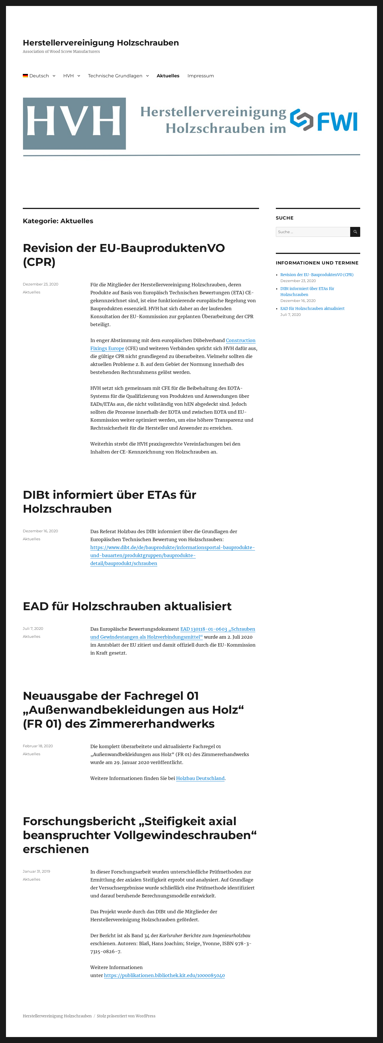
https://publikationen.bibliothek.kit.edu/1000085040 (164, 975)
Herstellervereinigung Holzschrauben (101, 42)
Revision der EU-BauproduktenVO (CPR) (317, 274)
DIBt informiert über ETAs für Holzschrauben (109, 502)
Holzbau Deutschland (200, 778)
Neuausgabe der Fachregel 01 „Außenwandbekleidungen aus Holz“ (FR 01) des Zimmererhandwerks (133, 709)
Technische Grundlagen (115, 75)
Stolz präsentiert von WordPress (126, 1016)
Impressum (201, 75)
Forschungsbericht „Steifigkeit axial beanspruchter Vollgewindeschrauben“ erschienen (140, 835)
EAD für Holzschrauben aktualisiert (127, 606)
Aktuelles (168, 75)
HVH (68, 75)
